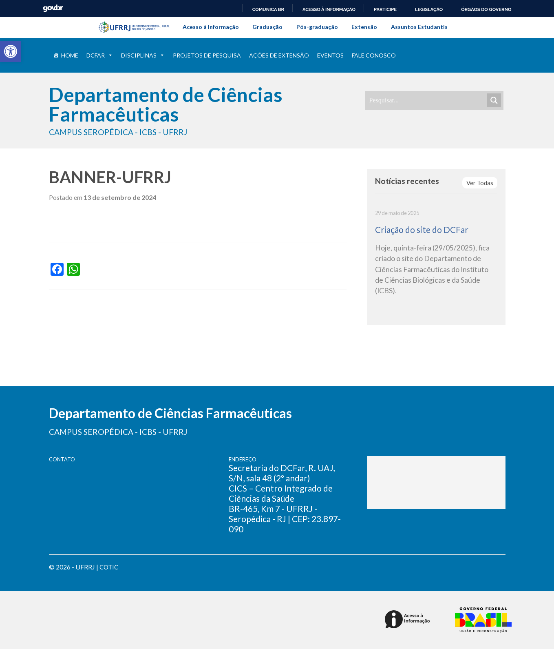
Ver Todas (479, 183)
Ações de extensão (279, 55)
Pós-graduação (317, 26)
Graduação (267, 26)
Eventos (330, 55)
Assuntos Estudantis (419, 26)
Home (69, 55)
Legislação (429, 9)
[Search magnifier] (494, 100)
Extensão (364, 26)
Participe (385, 9)
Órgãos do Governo (486, 9)
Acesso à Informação (211, 26)
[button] (10, 51)
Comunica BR (268, 9)
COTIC (109, 567)
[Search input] (427, 100)
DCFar (99, 55)
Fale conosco (374, 55)
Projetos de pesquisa (207, 55)
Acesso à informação (328, 9)
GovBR (53, 8)
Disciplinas (143, 55)
